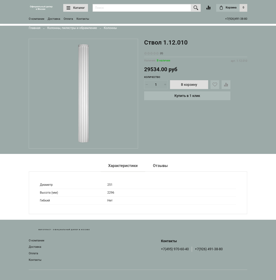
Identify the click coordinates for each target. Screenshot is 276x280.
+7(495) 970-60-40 (175, 249)
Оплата (68, 19)
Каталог (76, 8)
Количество (152, 77)
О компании (36, 19)
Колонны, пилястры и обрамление (72, 28)
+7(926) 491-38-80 (209, 249)
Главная (34, 28)
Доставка (54, 19)
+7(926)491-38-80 (236, 19)
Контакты (82, 19)
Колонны (110, 28)
